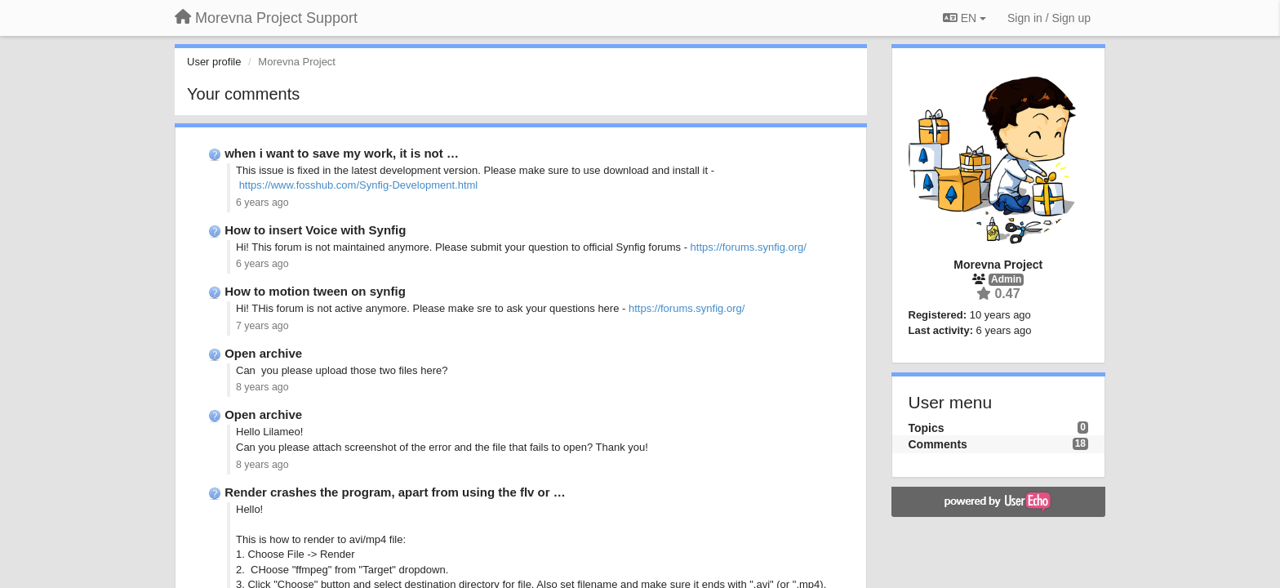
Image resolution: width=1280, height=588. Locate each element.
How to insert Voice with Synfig (315, 230)
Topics (926, 427)
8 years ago (262, 387)
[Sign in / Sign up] (1049, 18)
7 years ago (262, 326)
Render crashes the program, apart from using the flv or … (395, 492)
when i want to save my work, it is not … (341, 153)
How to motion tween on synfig (315, 291)
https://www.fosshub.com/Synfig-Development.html (358, 185)
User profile (214, 62)
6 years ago (262, 202)
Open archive (263, 353)
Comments (938, 444)
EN (964, 17)
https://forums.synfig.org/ (749, 247)
